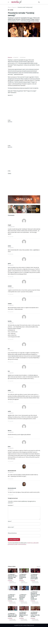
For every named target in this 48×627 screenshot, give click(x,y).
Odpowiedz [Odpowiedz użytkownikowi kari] (11, 361)
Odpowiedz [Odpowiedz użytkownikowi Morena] (11, 437)
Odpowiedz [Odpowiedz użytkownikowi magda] (11, 236)
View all (38, 566)
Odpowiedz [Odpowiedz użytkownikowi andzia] (11, 254)
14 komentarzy (22, 57)
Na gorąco (14, 7)
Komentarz (10, 505)
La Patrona (10, 580)
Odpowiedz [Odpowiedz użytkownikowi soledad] (11, 294)
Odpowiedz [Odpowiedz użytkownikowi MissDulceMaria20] (11, 478)
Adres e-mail (11, 527)
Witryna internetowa (12, 533)
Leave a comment (12, 582)
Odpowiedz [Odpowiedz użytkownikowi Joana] (11, 461)
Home (9, 7)
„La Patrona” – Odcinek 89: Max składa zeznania (12, 615)
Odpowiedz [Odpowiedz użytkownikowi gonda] (11, 276)
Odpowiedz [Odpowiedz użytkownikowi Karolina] (11, 339)
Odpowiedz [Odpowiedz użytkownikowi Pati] (11, 381)
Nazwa (10, 521)
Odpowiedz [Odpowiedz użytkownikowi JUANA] (11, 401)
